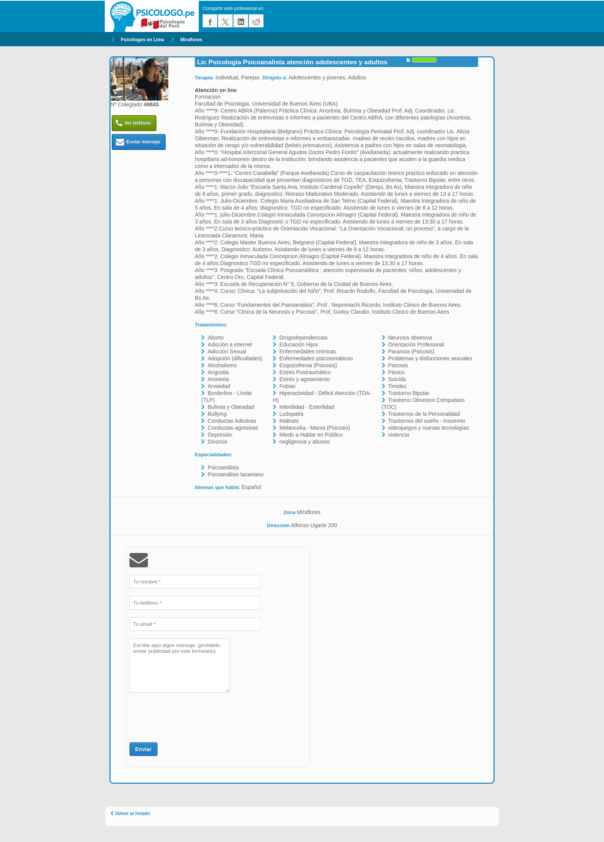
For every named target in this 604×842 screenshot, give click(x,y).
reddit (256, 20)
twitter (225, 20)
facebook (210, 20)
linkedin (240, 20)
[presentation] (188, 716)
